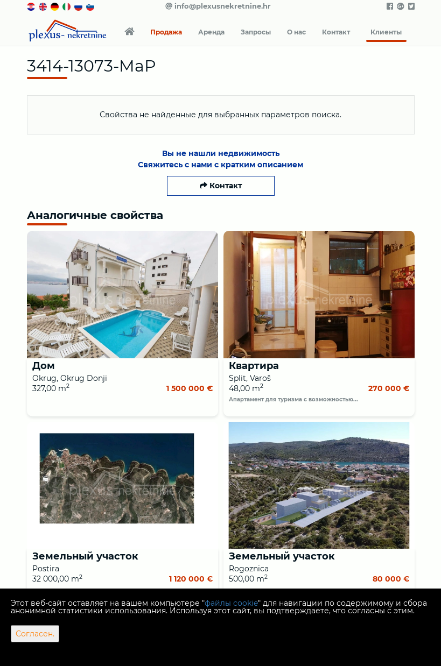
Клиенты (386, 32)
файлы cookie (231, 603)
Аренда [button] (211, 32)
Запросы (256, 32)
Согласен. (35, 634)
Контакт (336, 32)
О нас (296, 32)
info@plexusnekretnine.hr (218, 6)
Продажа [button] (166, 32)
